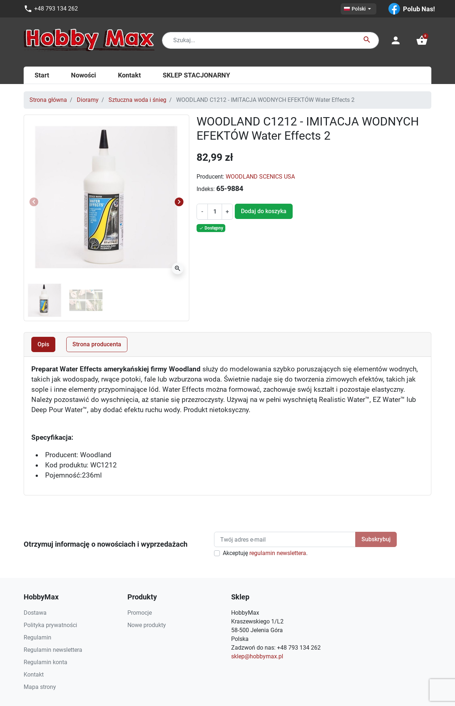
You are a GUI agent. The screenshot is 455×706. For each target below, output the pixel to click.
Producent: (210, 176)
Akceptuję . (265, 553)
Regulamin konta (45, 662)
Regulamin (37, 637)
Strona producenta (96, 344)
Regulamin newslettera (53, 649)
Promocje (139, 612)
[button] (421, 40)
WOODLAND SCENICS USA (260, 176)
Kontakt (34, 674)
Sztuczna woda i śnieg (137, 99)
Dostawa (35, 612)
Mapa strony (40, 686)
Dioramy (88, 99)
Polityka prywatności (50, 625)
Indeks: (206, 189)
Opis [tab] (43, 344)
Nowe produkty (146, 625)
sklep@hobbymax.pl (257, 656)
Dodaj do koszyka (263, 211)
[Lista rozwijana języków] (358, 9)
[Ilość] (214, 211)
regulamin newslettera (277, 553)
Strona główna (48, 99)
